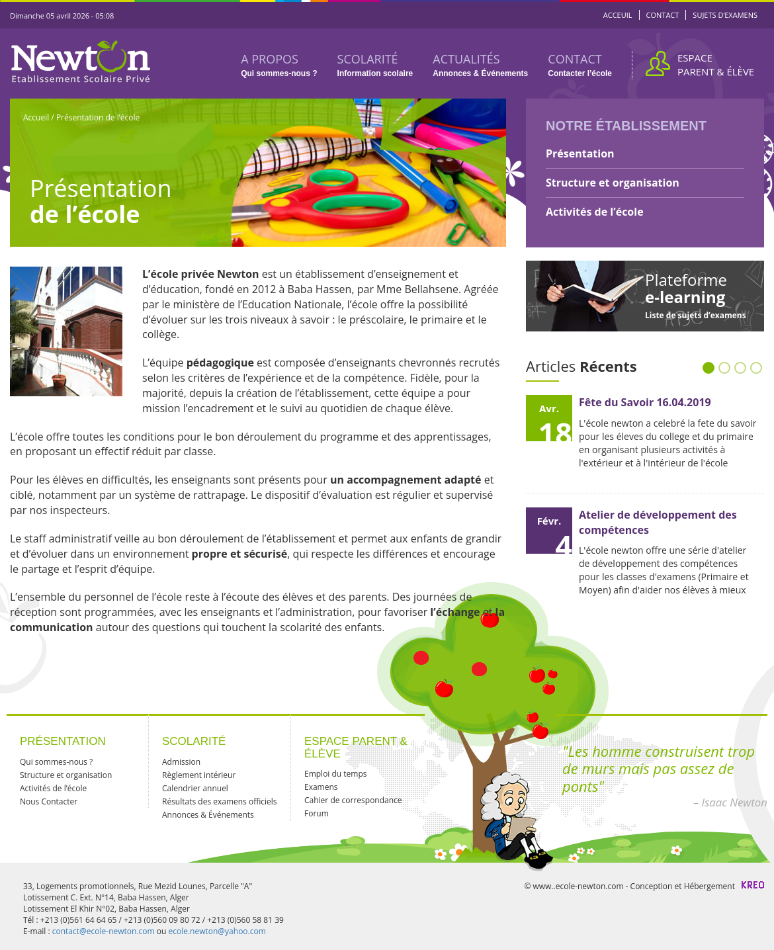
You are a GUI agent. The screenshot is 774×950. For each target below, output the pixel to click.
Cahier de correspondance (353, 800)
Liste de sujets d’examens (695, 315)
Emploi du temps (335, 773)
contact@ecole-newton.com (103, 931)
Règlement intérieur (199, 775)
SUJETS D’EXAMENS (725, 15)
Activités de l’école (595, 211)
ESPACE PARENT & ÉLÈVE (715, 64)
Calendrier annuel (195, 788)
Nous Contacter (48, 801)
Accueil (37, 117)
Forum (316, 813)
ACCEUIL (617, 15)
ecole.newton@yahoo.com (216, 931)
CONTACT (662, 15)
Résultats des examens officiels (219, 801)
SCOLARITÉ (375, 65)
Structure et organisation (612, 182)
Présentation (580, 153)
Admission (181, 761)
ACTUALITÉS (480, 65)
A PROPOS (279, 65)
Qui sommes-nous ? (56, 761)
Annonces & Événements (208, 814)
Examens (321, 787)
